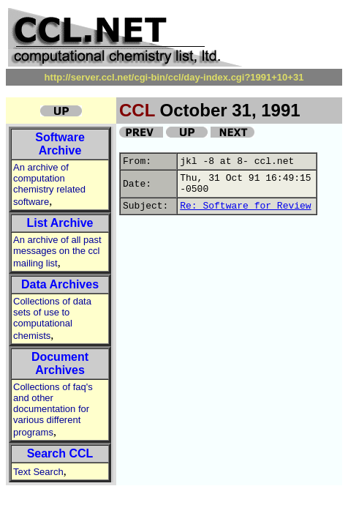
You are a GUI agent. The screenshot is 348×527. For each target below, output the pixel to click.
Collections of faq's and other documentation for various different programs (53, 409)
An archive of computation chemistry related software (49, 184)
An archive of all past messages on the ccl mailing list (57, 251)
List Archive (60, 223)
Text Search (38, 471)
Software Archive (60, 144)
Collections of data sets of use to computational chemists (52, 318)
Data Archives (60, 284)
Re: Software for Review (245, 206)
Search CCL (60, 453)
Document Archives (59, 363)
